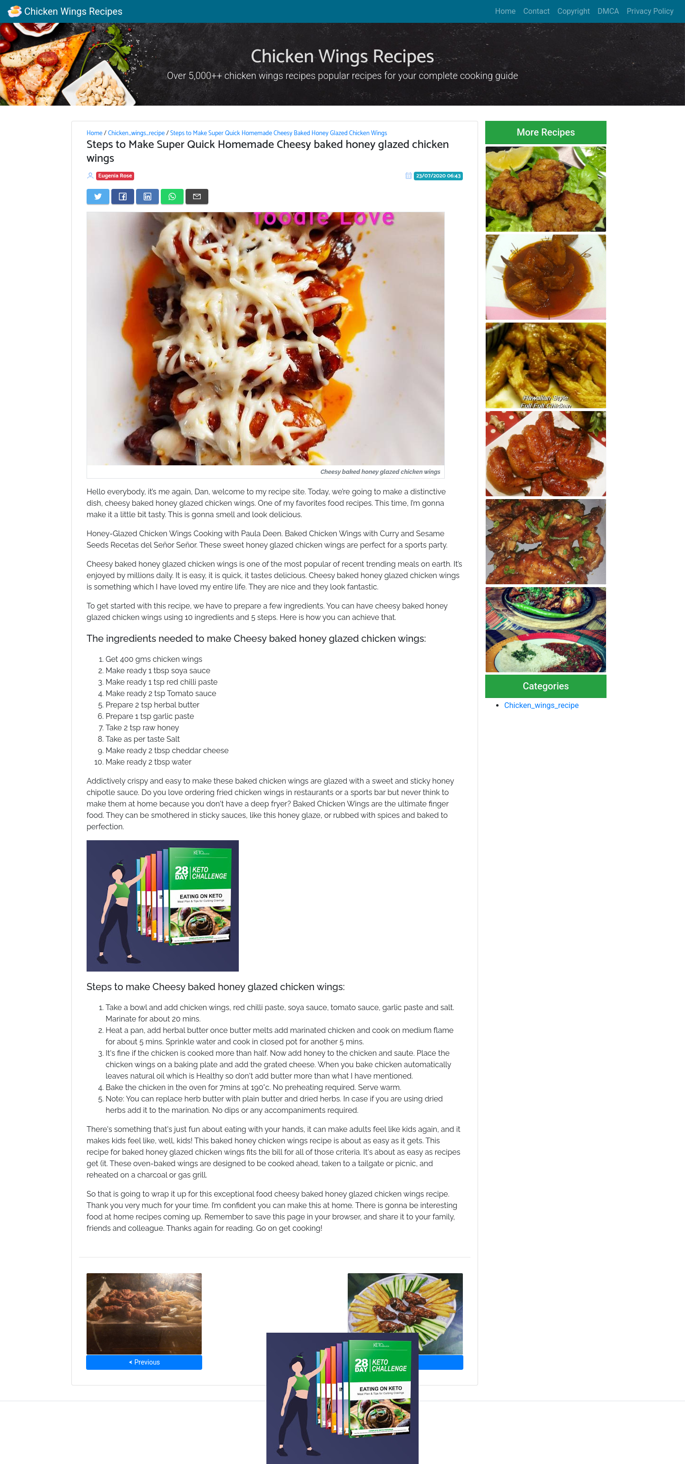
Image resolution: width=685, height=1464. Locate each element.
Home (505, 11)
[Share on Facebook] (122, 196)
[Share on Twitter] (98, 196)
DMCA (608, 11)
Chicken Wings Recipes (65, 11)
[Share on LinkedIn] (147, 196)
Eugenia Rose (115, 175)
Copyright (574, 11)
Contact (536, 11)
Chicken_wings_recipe (136, 133)
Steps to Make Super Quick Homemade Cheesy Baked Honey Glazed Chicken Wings (278, 133)
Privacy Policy (650, 11)
